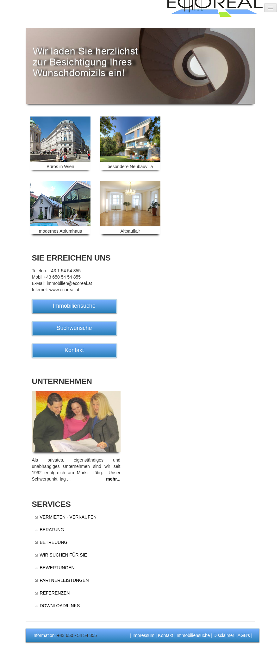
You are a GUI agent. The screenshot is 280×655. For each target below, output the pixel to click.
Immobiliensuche (74, 306)
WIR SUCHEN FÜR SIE (63, 554)
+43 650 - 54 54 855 (77, 635)
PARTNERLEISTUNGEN (64, 580)
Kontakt (74, 350)
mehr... (113, 479)
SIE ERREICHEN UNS (71, 258)
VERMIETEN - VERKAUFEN (68, 517)
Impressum (143, 635)
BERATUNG (52, 529)
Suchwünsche (74, 328)
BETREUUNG (54, 542)
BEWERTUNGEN (57, 567)
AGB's (244, 635)
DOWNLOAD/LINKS (60, 605)
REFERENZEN (55, 592)
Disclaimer (224, 635)
